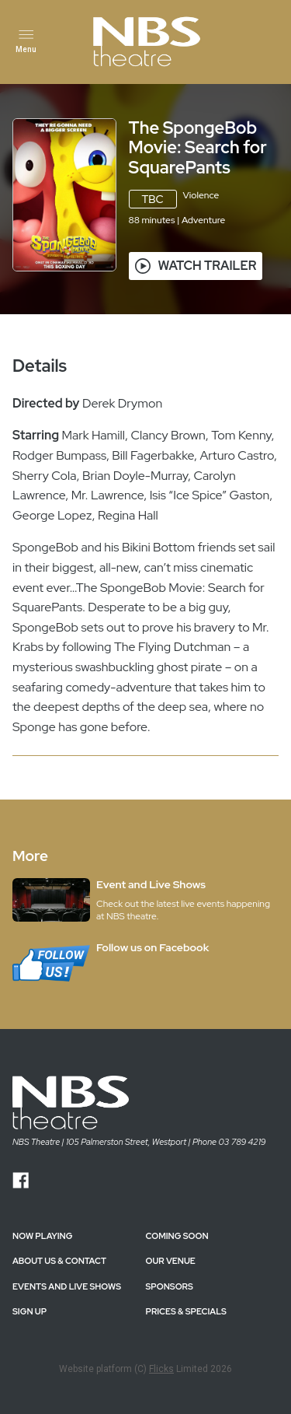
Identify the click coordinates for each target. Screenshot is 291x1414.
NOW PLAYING (42, 1235)
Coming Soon (177, 1235)
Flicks (161, 1368)
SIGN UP (29, 1311)
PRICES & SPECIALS (186, 1311)
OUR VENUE (171, 1260)
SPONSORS (169, 1286)
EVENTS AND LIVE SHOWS (66, 1286)
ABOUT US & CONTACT (59, 1260)
